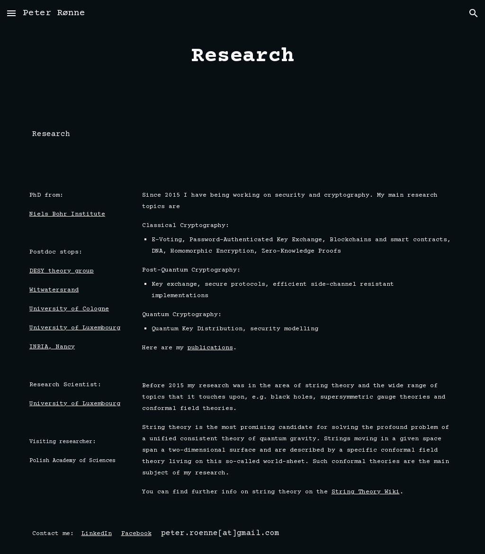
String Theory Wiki (366, 492)
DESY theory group (61, 271)
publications (210, 348)
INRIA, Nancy (52, 347)
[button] (11, 13)
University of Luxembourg (74, 328)
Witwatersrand (54, 290)
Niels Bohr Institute (67, 214)
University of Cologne (69, 309)
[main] (242, 56)
